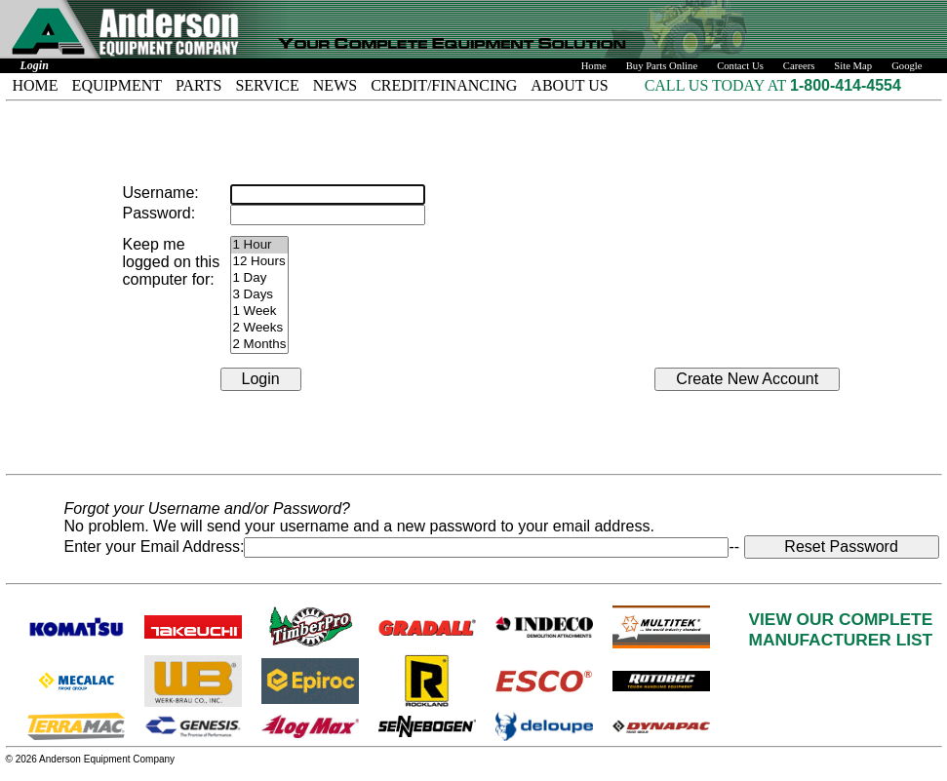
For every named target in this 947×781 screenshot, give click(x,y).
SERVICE (266, 85)
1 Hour (260, 245)
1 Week (260, 311)
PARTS (198, 85)
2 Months (260, 344)
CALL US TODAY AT (717, 85)
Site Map (853, 65)
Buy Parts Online (661, 65)
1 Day (260, 278)
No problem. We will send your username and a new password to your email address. (359, 526)
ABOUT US (569, 85)
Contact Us (740, 65)
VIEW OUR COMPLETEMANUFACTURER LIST (841, 629)
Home (594, 65)
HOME (36, 85)
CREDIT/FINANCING (444, 85)
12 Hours (260, 262)
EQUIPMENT (117, 85)
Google (906, 65)
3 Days (260, 295)
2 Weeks (260, 328)
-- (736, 546)
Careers (799, 65)
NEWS (335, 85)
